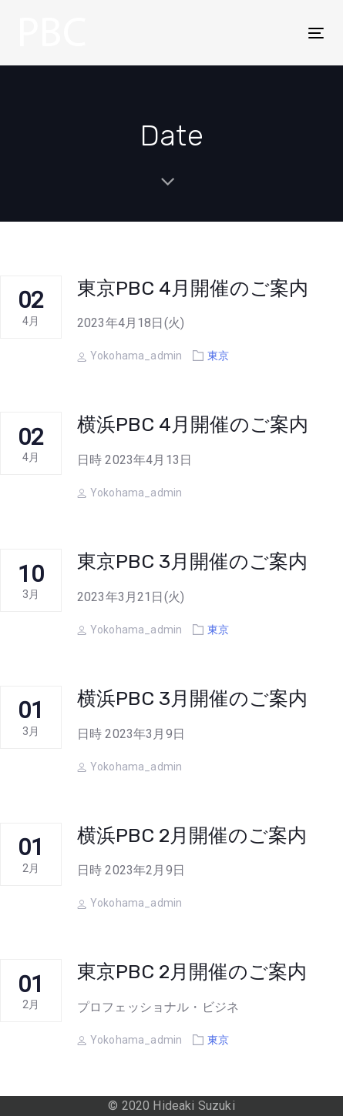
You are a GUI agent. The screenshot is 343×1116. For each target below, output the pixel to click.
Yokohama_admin (129, 355)
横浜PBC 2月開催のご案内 (192, 835)
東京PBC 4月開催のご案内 (192, 288)
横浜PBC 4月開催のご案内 (192, 424)
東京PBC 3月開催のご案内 (192, 561)
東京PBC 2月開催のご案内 (192, 972)
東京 (218, 355)
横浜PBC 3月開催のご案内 (192, 698)
